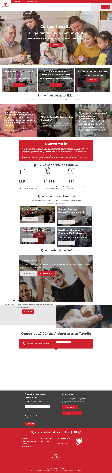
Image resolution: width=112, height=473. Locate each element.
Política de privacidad (44, 470)
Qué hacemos (57, 7)
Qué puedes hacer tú (75, 7)
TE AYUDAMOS (28, 311)
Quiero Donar (56, 44)
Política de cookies (56, 470)
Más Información (30, 219)
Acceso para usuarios (32, 1)
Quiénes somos (49, 7)
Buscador (17, 1)
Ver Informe (56, 85)
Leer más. (37, 413)
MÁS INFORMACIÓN (66, 222)
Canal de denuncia (67, 470)
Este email (33, 413)
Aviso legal (34, 470)
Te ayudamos (95, 7)
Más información (70, 407)
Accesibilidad (77, 470)
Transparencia (85, 7)
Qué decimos (65, 7)
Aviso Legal (39, 415)
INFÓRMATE (93, 79)
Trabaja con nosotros (72, 413)
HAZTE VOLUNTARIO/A (46, 273)
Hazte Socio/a (105, 7)
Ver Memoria (19, 85)
